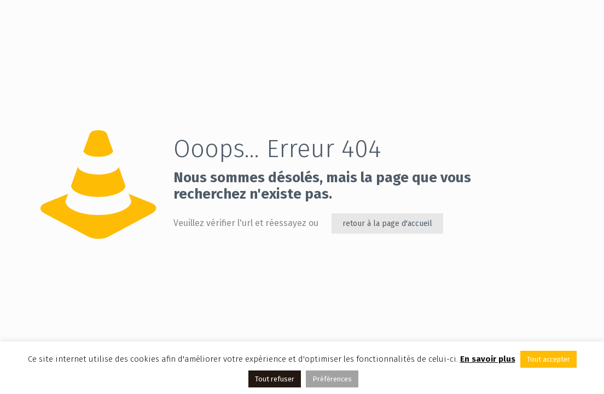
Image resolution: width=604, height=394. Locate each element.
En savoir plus (487, 359)
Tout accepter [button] (548, 359)
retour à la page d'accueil (387, 223)
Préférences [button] (332, 379)
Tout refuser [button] (274, 379)
